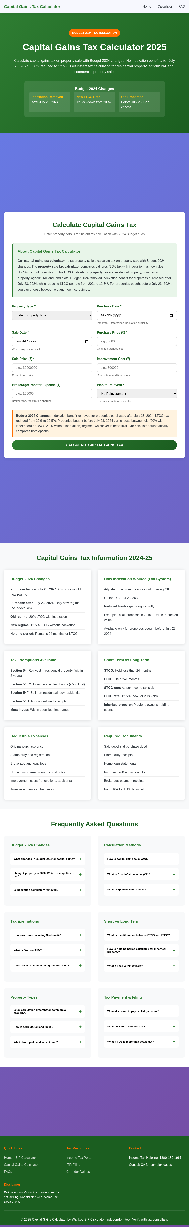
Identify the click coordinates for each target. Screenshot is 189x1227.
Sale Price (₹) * (23, 360)
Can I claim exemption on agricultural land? (41, 967)
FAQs (8, 1173)
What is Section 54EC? (28, 951)
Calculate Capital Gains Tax (94, 447)
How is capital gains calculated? (127, 860)
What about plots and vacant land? (36, 1043)
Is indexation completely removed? (36, 891)
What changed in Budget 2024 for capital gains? (44, 860)
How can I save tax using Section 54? (37, 936)
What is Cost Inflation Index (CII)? (128, 875)
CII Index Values (78, 1173)
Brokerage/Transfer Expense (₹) (36, 386)
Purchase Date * (109, 306)
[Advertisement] (94, 168)
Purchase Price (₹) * (112, 333)
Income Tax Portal (79, 1159)
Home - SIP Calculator (20, 1159)
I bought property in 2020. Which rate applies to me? (44, 876)
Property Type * (24, 306)
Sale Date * (20, 333)
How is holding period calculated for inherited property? (136, 952)
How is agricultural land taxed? (33, 1028)
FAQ (182, 6)
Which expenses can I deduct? (126, 891)
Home (147, 6)
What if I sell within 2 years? (125, 967)
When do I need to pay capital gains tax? (133, 1012)
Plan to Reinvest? (110, 386)
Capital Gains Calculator (21, 1166)
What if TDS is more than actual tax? (130, 1043)
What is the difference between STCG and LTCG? (138, 936)
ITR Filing (73, 1166)
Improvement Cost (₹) (113, 360)
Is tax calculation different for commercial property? (40, 1013)
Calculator (165, 6)
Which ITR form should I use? (126, 1028)
